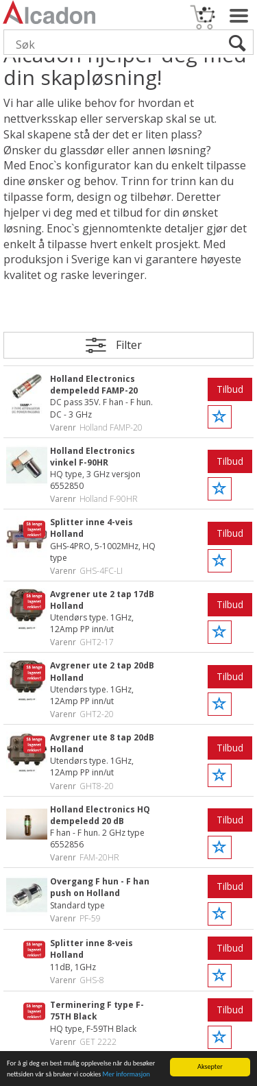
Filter (129, 344)
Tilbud (230, 389)
